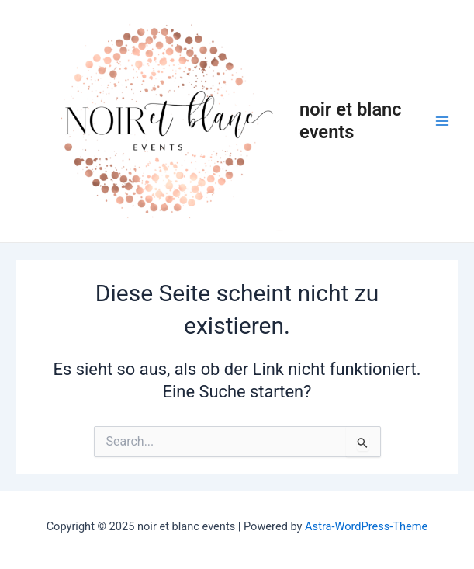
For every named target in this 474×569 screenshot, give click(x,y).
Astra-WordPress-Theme (366, 526)
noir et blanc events (350, 120)
